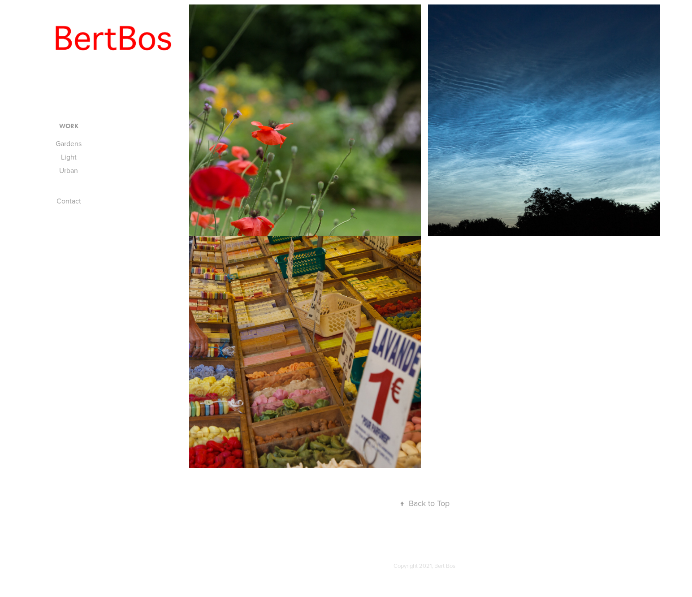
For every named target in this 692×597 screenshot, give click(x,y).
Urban (68, 170)
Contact (68, 201)
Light (69, 157)
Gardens (69, 143)
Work (68, 126)
